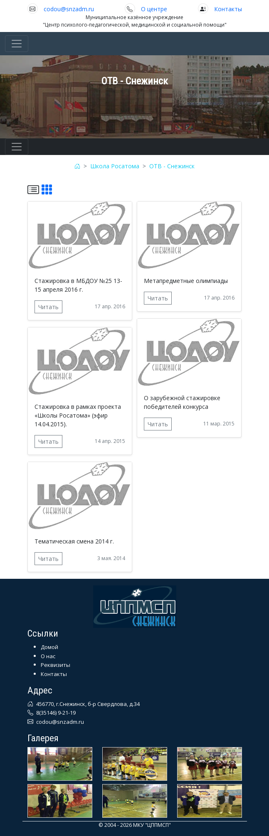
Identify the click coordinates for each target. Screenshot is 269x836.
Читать (48, 307)
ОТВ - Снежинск (172, 166)
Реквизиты (55, 665)
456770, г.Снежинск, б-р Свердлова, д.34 (87, 704)
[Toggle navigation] (16, 43)
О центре (154, 9)
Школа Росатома (114, 166)
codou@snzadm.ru (69, 9)
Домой (49, 647)
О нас (48, 656)
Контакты (228, 9)
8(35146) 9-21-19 (55, 712)
